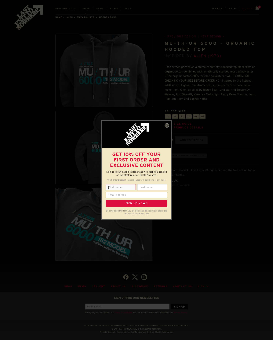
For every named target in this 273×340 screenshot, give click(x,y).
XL (188, 116)
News (100, 8)
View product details (184, 127)
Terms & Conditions (123, 312)
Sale (127, 8)
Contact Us (182, 286)
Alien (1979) (207, 56)
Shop (86, 8)
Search (217, 8)
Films (114, 8)
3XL (202, 116)
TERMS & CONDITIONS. (161, 325)
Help (232, 8)
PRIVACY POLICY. (180, 325)
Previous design (181, 36)
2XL (195, 116)
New (65, 8)
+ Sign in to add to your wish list (186, 155)
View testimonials (178, 185)
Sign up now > (136, 203)
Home (58, 17)
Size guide (140, 286)
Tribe (119, 332)
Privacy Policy (180, 312)
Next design (211, 36)
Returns (160, 286)
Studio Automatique (164, 332)
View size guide (178, 123)
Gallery (98, 286)
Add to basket (191, 140)
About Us (118, 286)
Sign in (247, 8)
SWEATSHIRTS (85, 17)
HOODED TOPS (107, 17)
